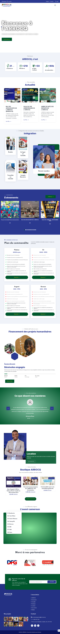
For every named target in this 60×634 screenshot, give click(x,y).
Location (9, 1)
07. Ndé (9, 529)
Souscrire (16, 277)
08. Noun (9, 532)
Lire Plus (8, 121)
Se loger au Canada (22, 154)
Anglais (47, 1)
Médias (33, 609)
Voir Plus (50, 196)
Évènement (34, 599)
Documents (34, 607)
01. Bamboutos (11, 513)
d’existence (10, 68)
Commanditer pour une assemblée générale (47, 487)
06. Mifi (9, 526)
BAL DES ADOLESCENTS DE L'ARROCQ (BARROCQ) (11, 109)
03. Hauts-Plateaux (12, 518)
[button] (1, 26)
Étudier (10, 152)
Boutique (33, 603)
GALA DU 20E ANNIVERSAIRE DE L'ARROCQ (29, 108)
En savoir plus (7, 39)
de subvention (49, 70)
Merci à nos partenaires (30, 552)
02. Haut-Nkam (11, 515)
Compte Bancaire (23, 176)
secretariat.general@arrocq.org (38, 617)
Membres (22, 68)
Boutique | (4, 1)
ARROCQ (34, 597)
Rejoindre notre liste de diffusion (18, 579)
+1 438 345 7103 (35, 619)
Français (51, 1)
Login (56, 1)
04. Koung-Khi (11, 521)
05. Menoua (10, 524)
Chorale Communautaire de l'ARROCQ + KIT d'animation (30, 488)
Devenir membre (44, 171)
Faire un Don (9, 381)
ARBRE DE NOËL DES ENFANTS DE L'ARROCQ (47, 108)
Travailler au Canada (10, 177)
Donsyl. (39, 632)
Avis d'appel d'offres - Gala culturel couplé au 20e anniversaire (13, 491)
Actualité (33, 601)
